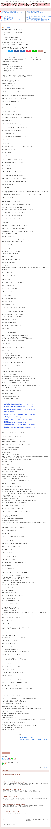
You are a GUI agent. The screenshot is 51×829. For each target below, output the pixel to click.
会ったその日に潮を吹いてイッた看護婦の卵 (12, 32)
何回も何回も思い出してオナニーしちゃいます (12, 29)
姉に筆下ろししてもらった (5, 16)
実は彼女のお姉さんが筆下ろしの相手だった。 (9, 15)
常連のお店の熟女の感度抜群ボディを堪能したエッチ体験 (37, 13)
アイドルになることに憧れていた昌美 (10, 37)
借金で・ (4, 34)
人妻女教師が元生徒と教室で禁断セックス (34, 11)
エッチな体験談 (6, 27)
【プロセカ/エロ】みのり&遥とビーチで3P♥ (8, 11)
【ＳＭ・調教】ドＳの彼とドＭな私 (7, 18)
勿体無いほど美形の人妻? (31, 15)
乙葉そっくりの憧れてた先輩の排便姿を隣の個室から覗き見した (12, 12)
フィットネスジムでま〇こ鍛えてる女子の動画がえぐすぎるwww (38, 20)
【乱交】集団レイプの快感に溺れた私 (7, 17)
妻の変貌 (2, 13)
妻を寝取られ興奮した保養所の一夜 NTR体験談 (35, 12)
